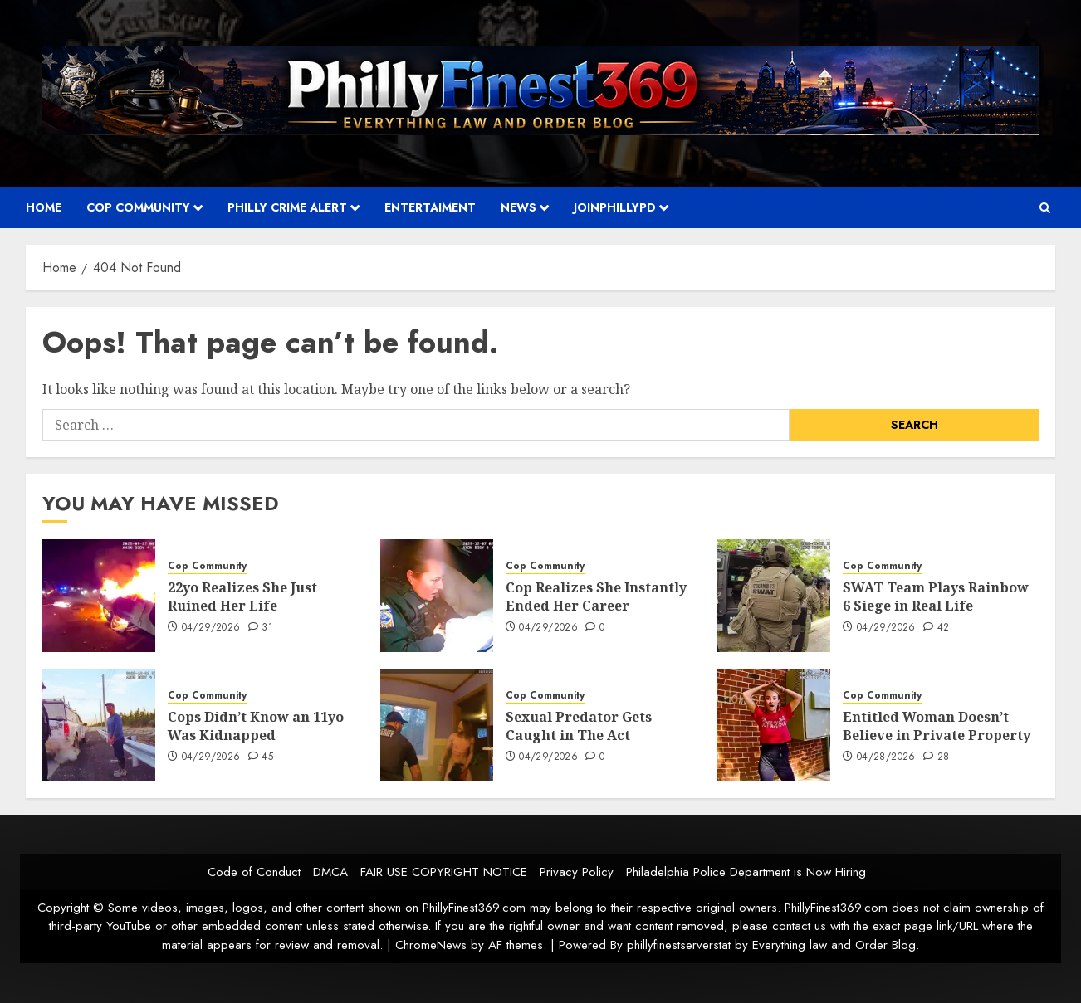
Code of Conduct (254, 872)
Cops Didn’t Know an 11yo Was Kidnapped (256, 726)
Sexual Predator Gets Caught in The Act (579, 726)
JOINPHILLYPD (615, 207)
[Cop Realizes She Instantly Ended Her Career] (436, 595)
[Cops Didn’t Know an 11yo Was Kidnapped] (98, 725)
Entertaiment (430, 207)
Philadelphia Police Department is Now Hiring (746, 872)
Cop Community (138, 207)
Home (43, 207)
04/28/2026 (886, 757)
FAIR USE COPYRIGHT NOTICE (443, 872)
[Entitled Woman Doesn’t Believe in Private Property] (773, 725)
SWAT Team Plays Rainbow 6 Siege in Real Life (936, 596)
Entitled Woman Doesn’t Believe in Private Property (936, 726)
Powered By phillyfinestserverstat (645, 945)
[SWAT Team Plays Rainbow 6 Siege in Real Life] (773, 595)
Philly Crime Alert (287, 207)
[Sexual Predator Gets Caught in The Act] (436, 725)
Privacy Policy (577, 872)
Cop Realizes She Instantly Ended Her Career (596, 596)
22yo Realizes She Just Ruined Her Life (242, 596)
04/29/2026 (211, 628)
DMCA (330, 872)
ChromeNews (431, 945)
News (518, 207)
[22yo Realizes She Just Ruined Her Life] (98, 595)
